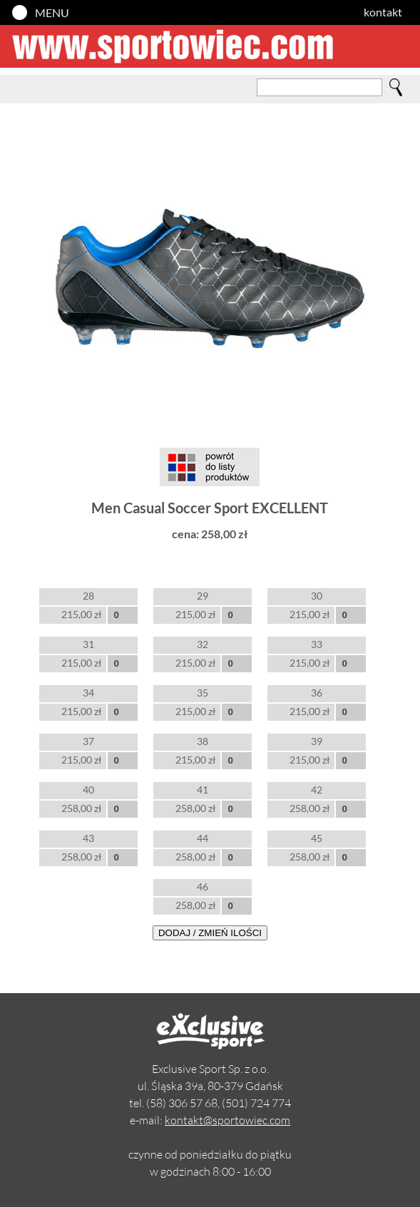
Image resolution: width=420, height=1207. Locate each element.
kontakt (383, 12)
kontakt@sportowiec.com (227, 1120)
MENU (52, 12)
